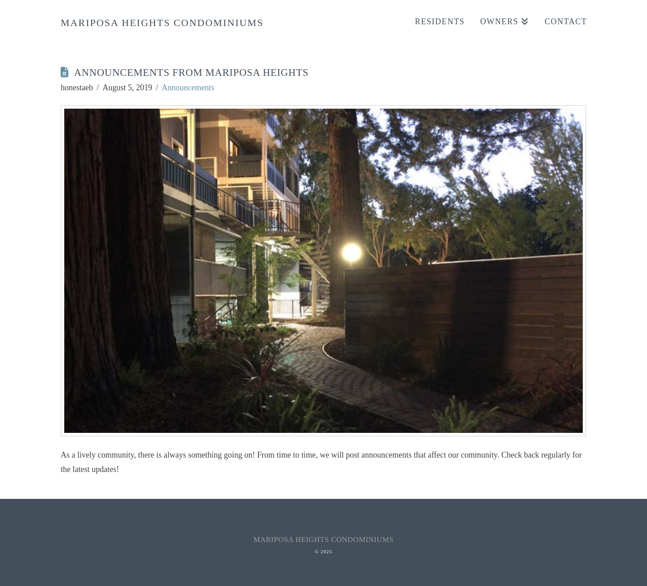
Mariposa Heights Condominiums (162, 23)
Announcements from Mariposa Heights (191, 72)
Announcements (188, 87)
